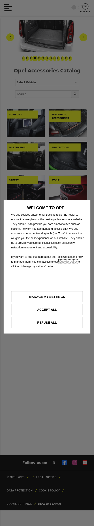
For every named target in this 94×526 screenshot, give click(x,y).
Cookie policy (68, 261)
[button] (47, 296)
